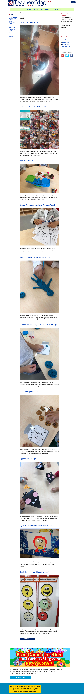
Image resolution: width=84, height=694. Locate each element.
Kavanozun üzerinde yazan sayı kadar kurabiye (38, 324)
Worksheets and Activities (13, 18)
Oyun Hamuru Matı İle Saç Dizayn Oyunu (36, 526)
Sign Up (65, 30)
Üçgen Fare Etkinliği (28, 459)
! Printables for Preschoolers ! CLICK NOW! (42, 9)
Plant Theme (65, 42)
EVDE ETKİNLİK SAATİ (29, 22)
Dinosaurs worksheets (67, 48)
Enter (73, 2)
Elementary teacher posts (12, 33)
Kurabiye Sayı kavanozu (29, 392)
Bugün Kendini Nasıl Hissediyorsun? (34, 572)
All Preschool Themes (12, 30)
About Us (11, 36)
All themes (27, 639)
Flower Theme (65, 44)
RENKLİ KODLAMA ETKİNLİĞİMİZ (33, 107)
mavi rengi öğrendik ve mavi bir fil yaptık (35, 257)
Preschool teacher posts (12, 26)
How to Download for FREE (12, 22)
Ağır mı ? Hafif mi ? (27, 161)
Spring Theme (65, 39)
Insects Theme (66, 46)
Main (11, 14)
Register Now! (20, 677)
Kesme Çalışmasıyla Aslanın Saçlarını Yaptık (37, 205)
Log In (64, 31)
